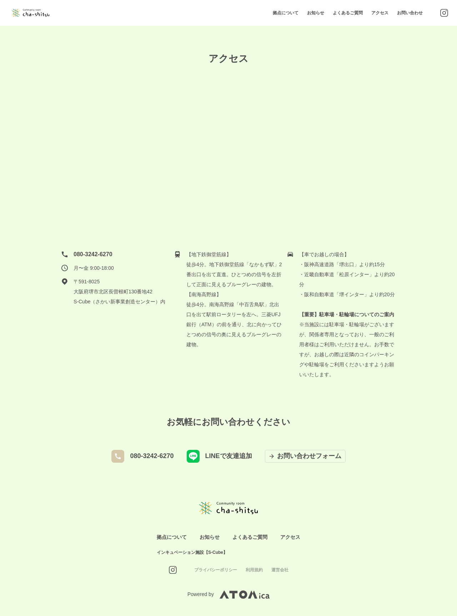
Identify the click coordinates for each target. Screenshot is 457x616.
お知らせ (315, 12)
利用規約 (254, 569)
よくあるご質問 (348, 12)
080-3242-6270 (93, 254)
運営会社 (279, 569)
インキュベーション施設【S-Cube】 (192, 552)
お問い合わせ (410, 12)
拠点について (285, 12)
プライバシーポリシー (215, 569)
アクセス (379, 12)
